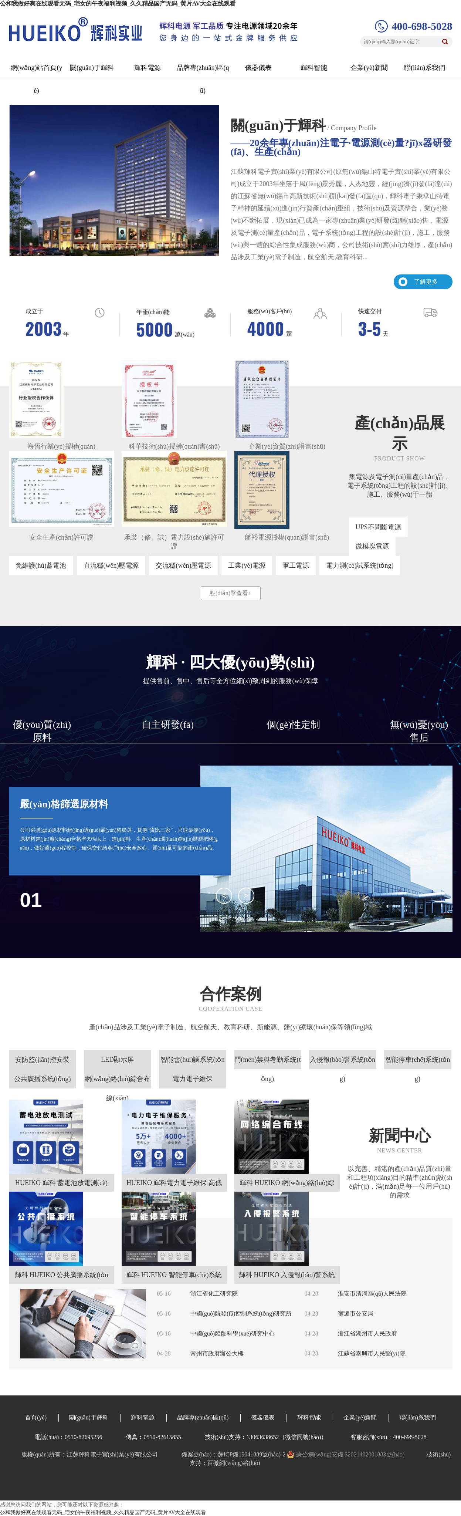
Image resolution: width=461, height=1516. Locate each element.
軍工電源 (295, 565)
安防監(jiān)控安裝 (42, 1059)
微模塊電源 (372, 546)
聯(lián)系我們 (424, 67)
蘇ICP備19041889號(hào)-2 (251, 1454)
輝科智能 (314, 67)
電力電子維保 (193, 1079)
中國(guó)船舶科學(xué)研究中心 (232, 1333)
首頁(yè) (36, 1417)
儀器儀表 (258, 67)
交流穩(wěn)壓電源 (183, 565)
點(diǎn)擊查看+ (230, 593)
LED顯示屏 (117, 1059)
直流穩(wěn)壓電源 (111, 565)
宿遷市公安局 (355, 1313)
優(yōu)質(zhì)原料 (42, 730)
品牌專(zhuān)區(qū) (203, 1417)
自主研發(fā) (168, 724)
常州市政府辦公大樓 (217, 1353)
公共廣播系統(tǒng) (42, 1079)
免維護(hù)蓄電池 (41, 565)
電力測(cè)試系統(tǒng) (359, 565)
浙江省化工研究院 (214, 1293)
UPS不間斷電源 (378, 527)
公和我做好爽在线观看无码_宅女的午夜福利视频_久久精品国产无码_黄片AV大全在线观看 (117, 3)
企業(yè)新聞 (369, 67)
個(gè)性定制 (294, 724)
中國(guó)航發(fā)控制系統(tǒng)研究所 (241, 1313)
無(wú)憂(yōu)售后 (419, 730)
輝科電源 (147, 67)
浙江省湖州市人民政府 (367, 1333)
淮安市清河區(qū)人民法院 (372, 1293)
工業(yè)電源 (246, 565)
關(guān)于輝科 (92, 67)
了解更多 (426, 281)
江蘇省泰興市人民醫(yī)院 (372, 1353)
